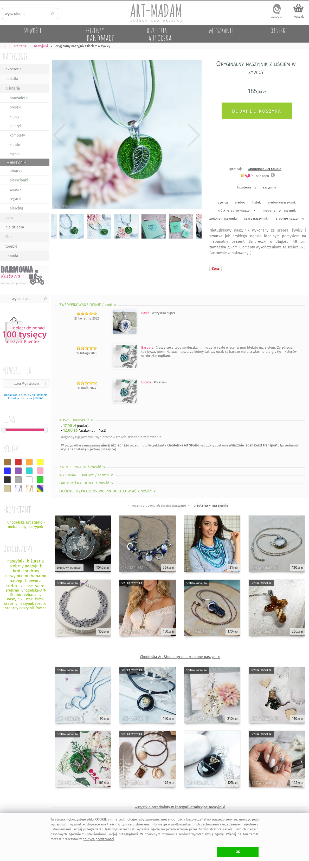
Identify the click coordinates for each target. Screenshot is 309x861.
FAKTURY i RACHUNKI (86, 483)
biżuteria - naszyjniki (211, 505)
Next (193, 135)
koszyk (298, 16)
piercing (16, 208)
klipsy (14, 116)
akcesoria (13, 69)
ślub (8, 237)
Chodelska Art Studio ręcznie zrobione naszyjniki (180, 657)
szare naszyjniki (256, 218)
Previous (59, 135)
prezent (38, 398)
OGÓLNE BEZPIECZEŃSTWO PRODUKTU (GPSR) (108, 491)
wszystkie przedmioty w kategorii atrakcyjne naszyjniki (180, 807)
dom (9, 217)
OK (238, 852)
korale (15, 145)
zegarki (15, 199)
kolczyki (16, 126)
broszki (15, 107)
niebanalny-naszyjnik (279, 210)
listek (256, 202)
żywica (223, 202)
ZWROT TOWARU (82, 467)
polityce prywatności (98, 839)
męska (15, 154)
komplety (17, 135)
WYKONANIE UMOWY (86, 475)
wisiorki (16, 189)
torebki (11, 246)
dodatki (11, 79)
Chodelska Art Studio (264, 169)
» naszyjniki (16, 162)
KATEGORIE (15, 56)
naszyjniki (268, 187)
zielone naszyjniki (223, 218)
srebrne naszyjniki (290, 218)
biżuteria (12, 88)
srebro (240, 202)
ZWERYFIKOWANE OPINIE (88, 305)
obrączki (16, 171)
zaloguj (277, 16)
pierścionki (19, 180)
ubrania (11, 256)
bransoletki (19, 98)
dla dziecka (14, 227)
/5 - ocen (254, 176)
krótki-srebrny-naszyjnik (236, 210)
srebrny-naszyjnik (282, 202)
